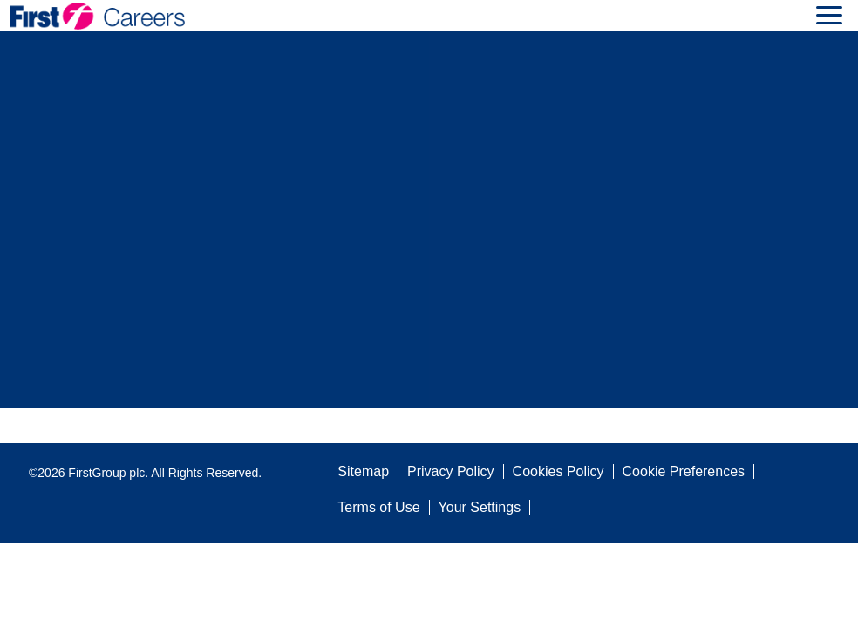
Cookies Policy (558, 471)
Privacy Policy (450, 471)
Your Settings (480, 507)
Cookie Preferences (684, 471)
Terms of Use (378, 507)
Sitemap (363, 471)
